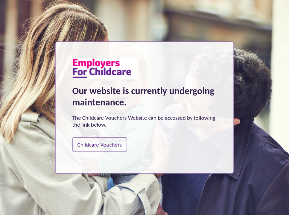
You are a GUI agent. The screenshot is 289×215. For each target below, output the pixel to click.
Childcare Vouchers (99, 144)
